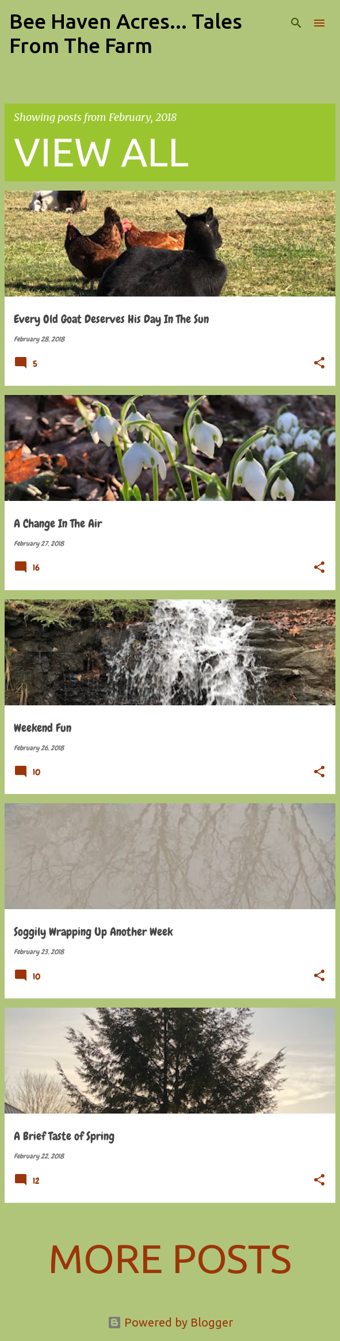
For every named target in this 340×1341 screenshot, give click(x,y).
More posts (170, 1258)
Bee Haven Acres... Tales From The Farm (125, 33)
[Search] (296, 23)
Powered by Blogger (170, 1322)
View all (101, 151)
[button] (319, 364)
